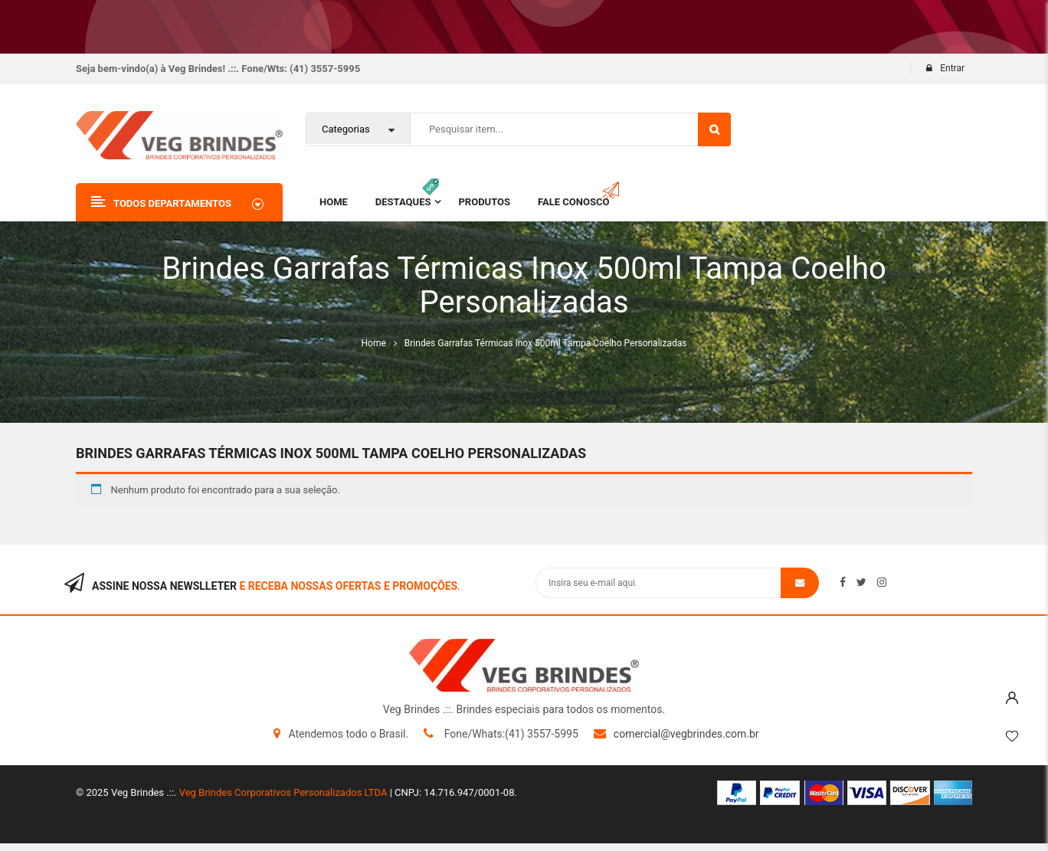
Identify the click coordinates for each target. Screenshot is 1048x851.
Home (374, 343)
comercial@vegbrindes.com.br (686, 734)
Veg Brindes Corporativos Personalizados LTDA (283, 792)
